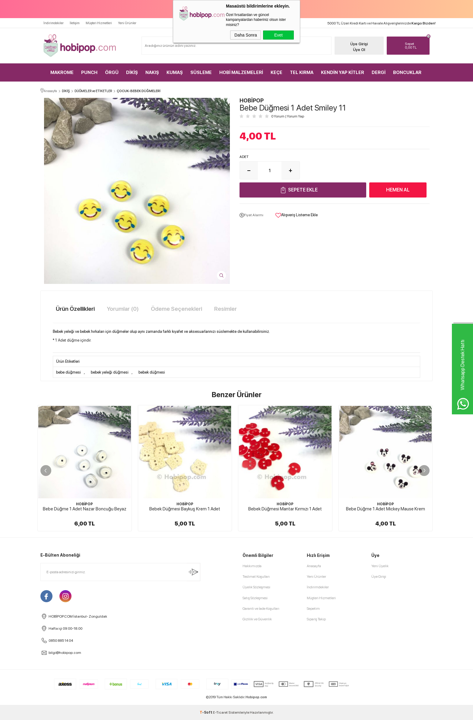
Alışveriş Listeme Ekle (296, 215)
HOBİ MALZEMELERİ (241, 72)
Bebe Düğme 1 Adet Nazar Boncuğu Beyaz (84, 509)
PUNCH (89, 72)
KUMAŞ (175, 72)
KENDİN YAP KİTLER (342, 72)
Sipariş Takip (316, 619)
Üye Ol (359, 49)
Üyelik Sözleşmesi (256, 587)
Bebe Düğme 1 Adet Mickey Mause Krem (385, 509)
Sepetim (313, 608)
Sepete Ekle (303, 190)
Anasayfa (314, 566)
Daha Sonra (245, 35)
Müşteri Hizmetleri (99, 23)
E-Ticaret (220, 712)
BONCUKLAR (407, 72)
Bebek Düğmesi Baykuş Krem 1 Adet (184, 509)
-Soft (206, 712)
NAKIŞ (152, 72)
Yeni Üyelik (380, 566)
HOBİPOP (84, 504)
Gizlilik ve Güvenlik (257, 619)
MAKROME (62, 72)
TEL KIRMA (301, 72)
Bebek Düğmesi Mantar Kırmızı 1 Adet (285, 509)
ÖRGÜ (112, 72)
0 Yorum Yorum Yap (287, 116)
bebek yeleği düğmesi (110, 372)
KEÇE (276, 72)
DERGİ (379, 72)
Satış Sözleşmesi (255, 598)
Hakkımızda (252, 566)
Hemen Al (398, 190)
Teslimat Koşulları (256, 576)
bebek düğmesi (151, 372)
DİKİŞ (132, 72)
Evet (278, 35)
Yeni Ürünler (127, 23)
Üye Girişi (359, 44)
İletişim (75, 23)
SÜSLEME (201, 72)
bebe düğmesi (68, 372)
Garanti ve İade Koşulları (261, 608)
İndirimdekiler (53, 23)
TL (416, 45)
